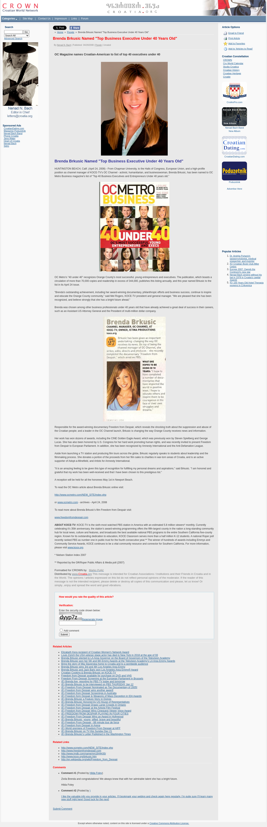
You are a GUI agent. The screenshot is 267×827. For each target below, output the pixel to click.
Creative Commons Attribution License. (169, 823)
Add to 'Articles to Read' (240, 48)
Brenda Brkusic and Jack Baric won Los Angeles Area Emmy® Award (99, 669)
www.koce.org (75, 547)
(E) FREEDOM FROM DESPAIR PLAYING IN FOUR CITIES (94, 713)
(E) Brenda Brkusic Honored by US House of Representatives (95, 702)
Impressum (61, 18)
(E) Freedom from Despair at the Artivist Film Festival (90, 707)
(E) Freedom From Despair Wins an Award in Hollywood (92, 716)
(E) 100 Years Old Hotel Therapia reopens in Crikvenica (246, 284)
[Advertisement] (234, 223)
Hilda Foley (96, 773)
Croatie (226, 76)
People (70, 32)
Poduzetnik (234, 182)
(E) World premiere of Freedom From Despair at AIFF (91, 728)
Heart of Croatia (12, 141)
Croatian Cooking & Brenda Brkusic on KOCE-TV (88, 672)
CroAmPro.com (234, 102)
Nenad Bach (10, 143)
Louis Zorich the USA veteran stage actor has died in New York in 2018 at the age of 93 (109, 655)
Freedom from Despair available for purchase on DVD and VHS (96, 675)
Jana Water (9, 138)
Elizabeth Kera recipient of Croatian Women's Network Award (95, 652)
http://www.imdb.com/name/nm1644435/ (83, 753)
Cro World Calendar (233, 63)
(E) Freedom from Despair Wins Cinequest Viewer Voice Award (96, 710)
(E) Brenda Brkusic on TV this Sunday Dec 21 (86, 731)
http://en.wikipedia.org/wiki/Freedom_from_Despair (89, 759)
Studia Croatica (231, 66)
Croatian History (231, 70)
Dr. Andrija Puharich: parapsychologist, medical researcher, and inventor (243, 258)
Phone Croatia (11, 136)
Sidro (6, 146)
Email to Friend (236, 33)
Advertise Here (234, 189)
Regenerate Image (92, 619)
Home (60, 32)
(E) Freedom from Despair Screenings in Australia (89, 693)
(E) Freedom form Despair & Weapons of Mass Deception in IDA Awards (101, 696)
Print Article (234, 38)
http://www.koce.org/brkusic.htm (79, 756)
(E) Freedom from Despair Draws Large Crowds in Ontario (93, 704)
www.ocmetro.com (68, 502)
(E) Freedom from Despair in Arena (80, 725)
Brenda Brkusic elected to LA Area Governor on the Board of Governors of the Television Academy (115, 658)
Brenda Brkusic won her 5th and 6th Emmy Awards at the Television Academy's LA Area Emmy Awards (118, 661)
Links (74, 18)
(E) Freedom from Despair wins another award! (87, 690)
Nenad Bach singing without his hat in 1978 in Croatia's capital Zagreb (246, 277)
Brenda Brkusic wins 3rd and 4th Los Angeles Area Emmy (93, 666)
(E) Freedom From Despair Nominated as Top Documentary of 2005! (99, 687)
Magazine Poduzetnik (15, 131)
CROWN (227, 60)
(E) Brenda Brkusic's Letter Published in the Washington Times (96, 734)
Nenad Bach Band (13, 133)
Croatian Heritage (232, 73)
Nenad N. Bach (64, 45)
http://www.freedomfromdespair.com (81, 750)
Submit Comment (62, 808)
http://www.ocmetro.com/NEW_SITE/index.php (80, 494)
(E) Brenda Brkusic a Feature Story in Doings (86, 699)
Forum (84, 18)
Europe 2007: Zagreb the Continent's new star (242, 270)
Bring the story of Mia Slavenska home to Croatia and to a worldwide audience (104, 663)
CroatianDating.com (14, 128)
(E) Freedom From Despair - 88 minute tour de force (90, 722)
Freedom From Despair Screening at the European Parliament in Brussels (102, 678)
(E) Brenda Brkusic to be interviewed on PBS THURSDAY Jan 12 (97, 684)
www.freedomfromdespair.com (71, 517)
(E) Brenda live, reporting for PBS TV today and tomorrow (93, 681)
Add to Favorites (236, 43)
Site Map (28, 18)
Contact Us (44, 18)
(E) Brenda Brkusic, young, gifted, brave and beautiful (91, 719)
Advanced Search (13, 38)
